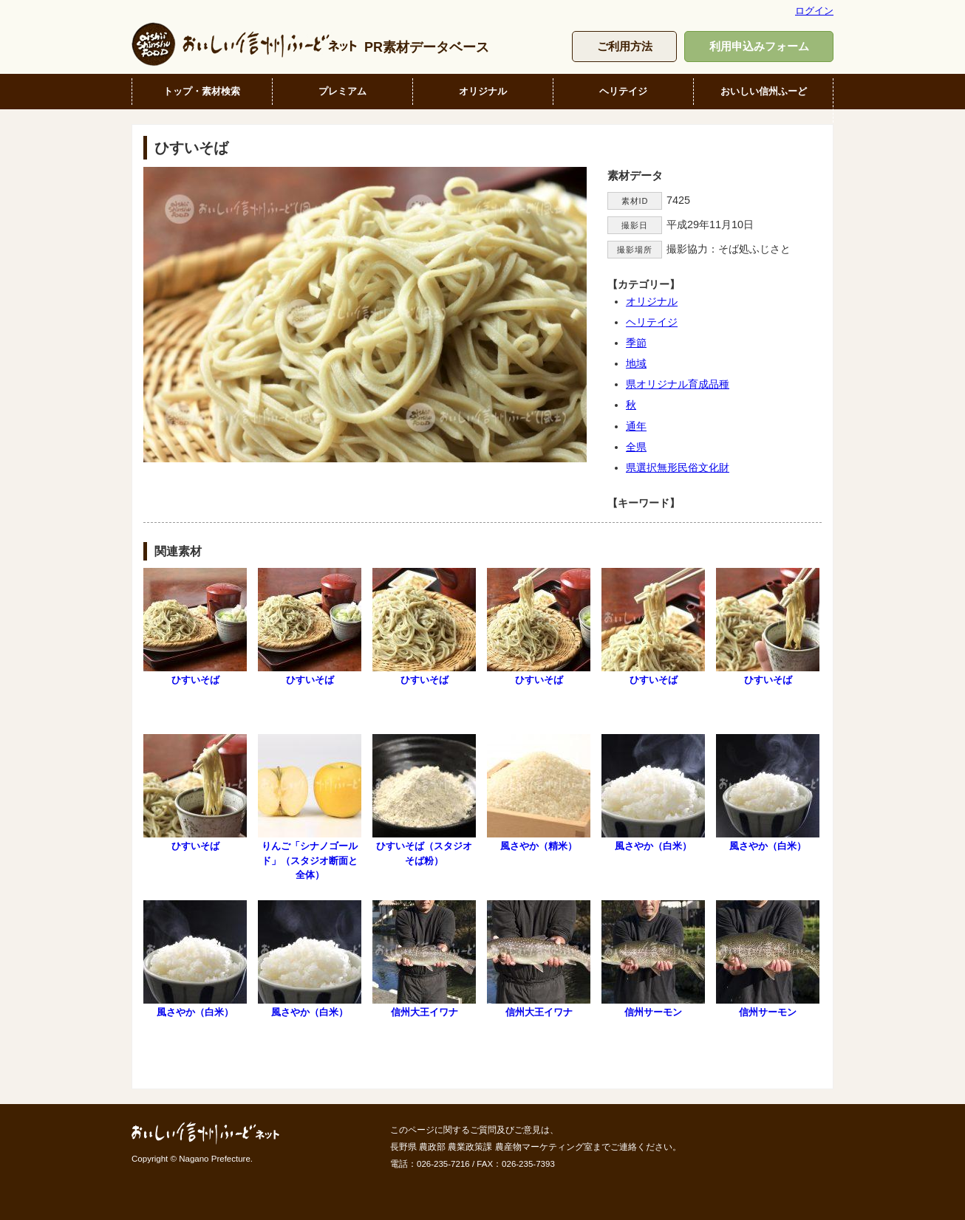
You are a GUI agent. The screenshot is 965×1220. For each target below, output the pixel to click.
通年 (636, 426)
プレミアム (342, 91)
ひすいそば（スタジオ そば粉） (427, 800)
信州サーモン (653, 959)
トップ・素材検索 (201, 91)
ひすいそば (195, 626)
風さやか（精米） (538, 792)
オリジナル (483, 91)
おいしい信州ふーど (763, 91)
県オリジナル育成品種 (677, 384)
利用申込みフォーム (759, 46)
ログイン (814, 10)
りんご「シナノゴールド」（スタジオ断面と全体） (309, 807)
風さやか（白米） (653, 792)
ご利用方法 (624, 46)
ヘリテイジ (623, 91)
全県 (636, 447)
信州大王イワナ (424, 959)
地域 (636, 363)
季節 (636, 343)
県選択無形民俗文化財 (677, 467)
